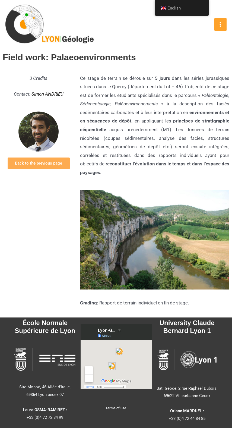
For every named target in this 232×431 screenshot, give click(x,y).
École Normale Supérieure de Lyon (45, 329)
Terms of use (116, 411)
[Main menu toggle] (220, 26)
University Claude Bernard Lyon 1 (187, 329)
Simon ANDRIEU (47, 97)
